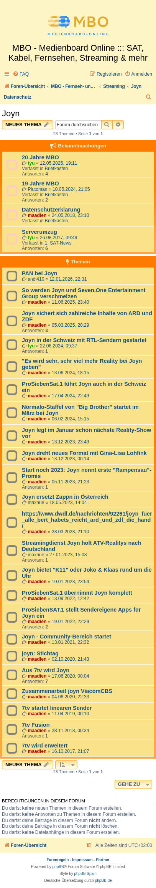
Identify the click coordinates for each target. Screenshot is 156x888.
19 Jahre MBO (40, 183)
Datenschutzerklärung (51, 210)
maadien (37, 215)
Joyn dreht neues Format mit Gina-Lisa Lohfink (84, 453)
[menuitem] (21, 74)
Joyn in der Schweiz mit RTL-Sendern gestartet (84, 340)
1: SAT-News (58, 243)
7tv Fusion (36, 725)
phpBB (58, 867)
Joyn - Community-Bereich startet (66, 636)
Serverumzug (39, 232)
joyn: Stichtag (40, 653)
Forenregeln (58, 860)
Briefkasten (56, 168)
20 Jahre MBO (40, 157)
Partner (102, 860)
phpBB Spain (85, 873)
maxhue (36, 502)
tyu (31, 163)
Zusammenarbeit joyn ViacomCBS (67, 691)
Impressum (82, 860)
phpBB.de (103, 880)
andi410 (36, 279)
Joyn (11, 113)
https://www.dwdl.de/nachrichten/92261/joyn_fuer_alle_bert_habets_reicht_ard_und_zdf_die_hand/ (87, 520)
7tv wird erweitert (44, 745)
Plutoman (37, 189)
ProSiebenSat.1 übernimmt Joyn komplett (77, 593)
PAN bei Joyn (39, 273)
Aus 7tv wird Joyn (45, 670)
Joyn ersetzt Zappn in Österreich (65, 497)
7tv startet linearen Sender (57, 708)
